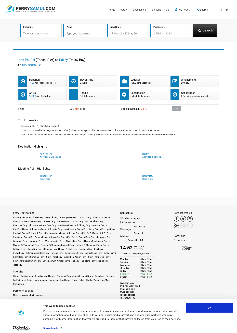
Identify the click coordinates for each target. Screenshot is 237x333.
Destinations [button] (139, 9)
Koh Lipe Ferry (108, 229)
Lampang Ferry (104, 237)
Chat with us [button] (127, 222)
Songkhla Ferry (37, 257)
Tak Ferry (74, 261)
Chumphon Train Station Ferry (27, 221)
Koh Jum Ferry (98, 225)
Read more (45, 179)
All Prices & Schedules (50, 157)
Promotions (72, 276)
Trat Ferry (17, 265)
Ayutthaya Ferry (35, 217)
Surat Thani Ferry (54, 257)
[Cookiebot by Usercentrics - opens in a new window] (21, 326)
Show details (50, 326)
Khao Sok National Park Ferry (42, 225)
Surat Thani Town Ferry (98, 257)
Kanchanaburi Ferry (94, 221)
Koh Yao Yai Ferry (75, 237)
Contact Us (18, 284)
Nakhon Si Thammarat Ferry (26, 245)
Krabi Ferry (90, 237)
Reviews (110, 276)
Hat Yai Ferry (63, 221)
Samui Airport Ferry (74, 253)
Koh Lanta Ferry (55, 229)
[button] (214, 9)
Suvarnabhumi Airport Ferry (56, 261)
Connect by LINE (131, 240)
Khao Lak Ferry (20, 225)
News (90, 276)
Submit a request (130, 218)
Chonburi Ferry (84, 217)
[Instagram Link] (190, 219)
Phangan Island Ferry (54, 249)
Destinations (27, 276)
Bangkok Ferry (51, 217)
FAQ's (16, 280)
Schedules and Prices (45, 276)
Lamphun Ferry (20, 241)
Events (82, 276)
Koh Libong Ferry (91, 229)
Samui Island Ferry (93, 253)
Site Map (105, 280)
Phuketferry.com (20, 295)
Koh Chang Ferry (82, 225)
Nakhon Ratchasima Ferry (96, 241)
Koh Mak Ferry (20, 233)
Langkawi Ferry (36, 241)
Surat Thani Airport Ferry (75, 257)
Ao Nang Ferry (20, 217)
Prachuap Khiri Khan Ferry (91, 249)
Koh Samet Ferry (21, 237)
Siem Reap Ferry (20, 257)
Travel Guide (26, 280)
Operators (99, 276)
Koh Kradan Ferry (38, 229)
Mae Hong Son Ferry (54, 241)
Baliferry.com (36, 295)
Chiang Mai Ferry (68, 217)
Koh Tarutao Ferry (38, 237)
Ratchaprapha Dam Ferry (37, 253)
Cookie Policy (92, 280)
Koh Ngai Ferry (73, 233)
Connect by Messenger (132, 228)
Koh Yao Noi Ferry (57, 237)
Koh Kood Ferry (20, 229)
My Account (183, 9)
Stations (156, 9)
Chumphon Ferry (101, 217)
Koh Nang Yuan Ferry (55, 233)
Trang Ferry (102, 261)
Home (111, 9)
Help (166, 9)
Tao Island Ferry (88, 261)
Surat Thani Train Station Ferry (27, 261)
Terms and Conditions (59, 280)
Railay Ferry (18, 253)
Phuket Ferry (71, 249)
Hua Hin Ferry (77, 221)
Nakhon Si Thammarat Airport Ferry (57, 245)
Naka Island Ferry (74, 241)
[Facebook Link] (176, 219)
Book (176, 109)
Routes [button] (123, 9)
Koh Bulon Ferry (65, 225)
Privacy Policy (78, 280)
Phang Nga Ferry (34, 249)
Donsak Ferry (49, 221)
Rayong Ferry (57, 253)
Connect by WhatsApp (132, 235)
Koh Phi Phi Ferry (90, 233)
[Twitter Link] (183, 219)
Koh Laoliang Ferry (73, 229)
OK (209, 306)
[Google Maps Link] (176, 226)
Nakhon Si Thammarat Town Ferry (91, 245)
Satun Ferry (109, 253)
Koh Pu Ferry (105, 233)
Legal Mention (40, 280)
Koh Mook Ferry (35, 233)
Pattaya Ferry (19, 249)
